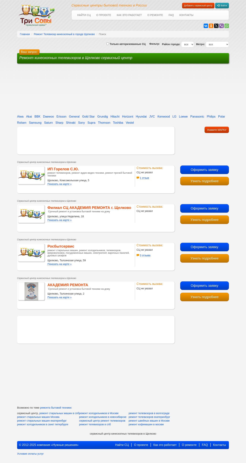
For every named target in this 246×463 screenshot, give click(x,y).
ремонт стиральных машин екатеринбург (42, 420)
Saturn (48, 122)
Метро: (200, 44)
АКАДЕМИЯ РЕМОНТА (67, 285)
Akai (29, 116)
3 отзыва (145, 255)
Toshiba (118, 122)
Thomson (104, 122)
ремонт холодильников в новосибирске (103, 416)
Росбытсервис (60, 246)
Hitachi (114, 116)
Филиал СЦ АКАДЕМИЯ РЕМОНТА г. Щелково (89, 208)
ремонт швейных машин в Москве (149, 420)
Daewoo (48, 116)
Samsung (35, 122)
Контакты (186, 15)
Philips (211, 116)
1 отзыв (144, 177)
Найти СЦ (84, 15)
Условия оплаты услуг (30, 453)
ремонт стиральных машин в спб (59, 413)
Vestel (130, 122)
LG (174, 116)
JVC (152, 116)
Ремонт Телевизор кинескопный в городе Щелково (64, 34)
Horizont (127, 116)
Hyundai (141, 116)
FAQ (171, 15)
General (74, 116)
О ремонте (155, 15)
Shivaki (71, 122)
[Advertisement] (95, 90)
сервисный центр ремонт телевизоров (102, 420)
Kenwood (163, 116)
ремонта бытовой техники (55, 407)
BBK (38, 116)
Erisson (61, 116)
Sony (81, 122)
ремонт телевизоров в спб (95, 424)
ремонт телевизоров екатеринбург (149, 416)
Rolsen (21, 122)
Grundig (102, 116)
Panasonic (197, 116)
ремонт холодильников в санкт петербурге (42, 424)
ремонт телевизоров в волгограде (149, 413)
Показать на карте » (59, 184)
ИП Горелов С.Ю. (63, 169)
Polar (221, 116)
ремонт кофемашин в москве (146, 424)
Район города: (170, 44)
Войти (222, 5)
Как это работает (129, 15)
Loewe (183, 116)
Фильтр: (153, 43)
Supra (92, 122)
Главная (25, 34)
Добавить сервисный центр (198, 5)
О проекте (103, 15)
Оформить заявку (204, 170)
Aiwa (20, 116)
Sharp (59, 122)
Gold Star (88, 116)
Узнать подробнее (204, 181)
